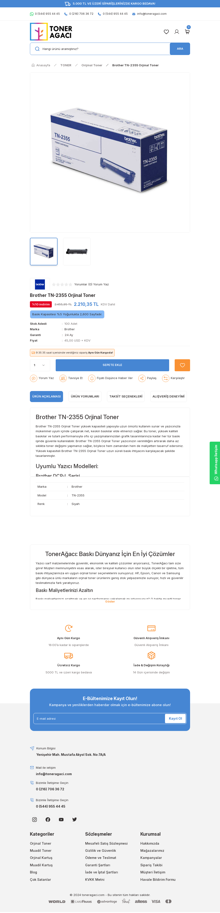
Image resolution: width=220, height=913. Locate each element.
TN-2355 (53, 425)
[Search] (110, 49)
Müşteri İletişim (152, 871)
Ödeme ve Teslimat (100, 857)
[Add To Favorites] (182, 364)
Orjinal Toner (40, 842)
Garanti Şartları (97, 864)
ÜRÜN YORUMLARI (85, 395)
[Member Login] (176, 32)
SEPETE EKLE (112, 364)
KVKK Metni (94, 879)
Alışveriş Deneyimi (169, 395)
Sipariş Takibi (151, 864)
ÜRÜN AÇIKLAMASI (46, 395)
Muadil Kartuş (41, 864)
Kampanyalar (151, 857)
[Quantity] (40, 364)
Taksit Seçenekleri (125, 395)
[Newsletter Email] (110, 717)
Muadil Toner (41, 850)
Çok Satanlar (40, 879)
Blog (33, 871)
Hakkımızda (149, 842)
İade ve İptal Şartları (101, 871)
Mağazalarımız (152, 850)
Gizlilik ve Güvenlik (100, 850)
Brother (69, 329)
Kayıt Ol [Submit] (175, 718)
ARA (180, 48)
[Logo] (51, 31)
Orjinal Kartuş (41, 857)
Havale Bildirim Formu (158, 879)
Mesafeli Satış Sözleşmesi (106, 842)
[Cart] (187, 32)
